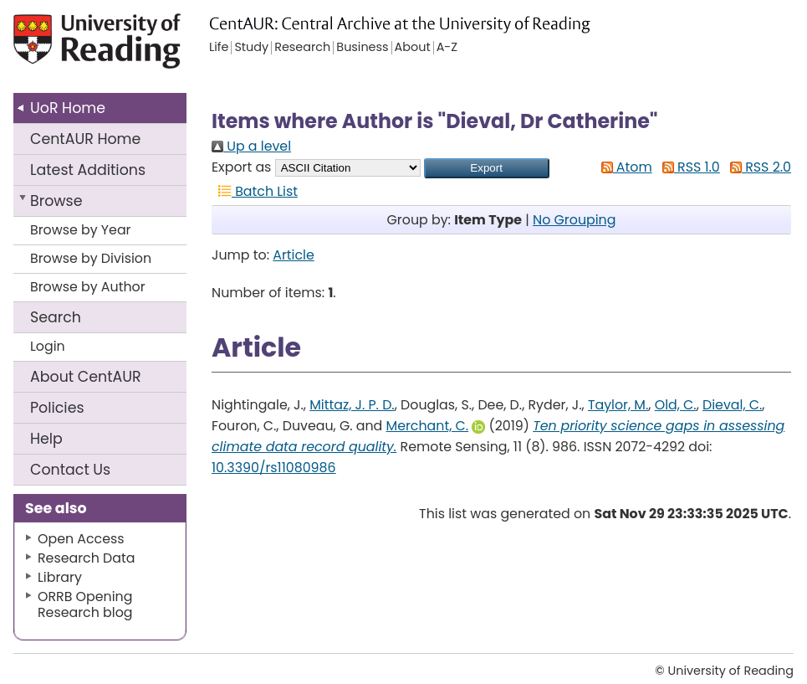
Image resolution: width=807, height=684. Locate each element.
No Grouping (574, 219)
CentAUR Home (85, 139)
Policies (57, 408)
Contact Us (70, 470)
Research (302, 47)
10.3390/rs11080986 (274, 467)
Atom (623, 167)
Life (218, 47)
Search (55, 317)
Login (47, 346)
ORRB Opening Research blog (85, 604)
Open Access (81, 538)
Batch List (255, 191)
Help (46, 439)
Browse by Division (90, 258)
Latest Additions (88, 170)
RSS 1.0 (688, 167)
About (85, 377)
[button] (486, 168)
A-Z (447, 47)
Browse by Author (88, 286)
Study (251, 47)
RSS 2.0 (757, 167)
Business (362, 47)
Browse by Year (80, 229)
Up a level (251, 146)
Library (60, 577)
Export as (241, 167)
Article (293, 255)
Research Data (86, 558)
